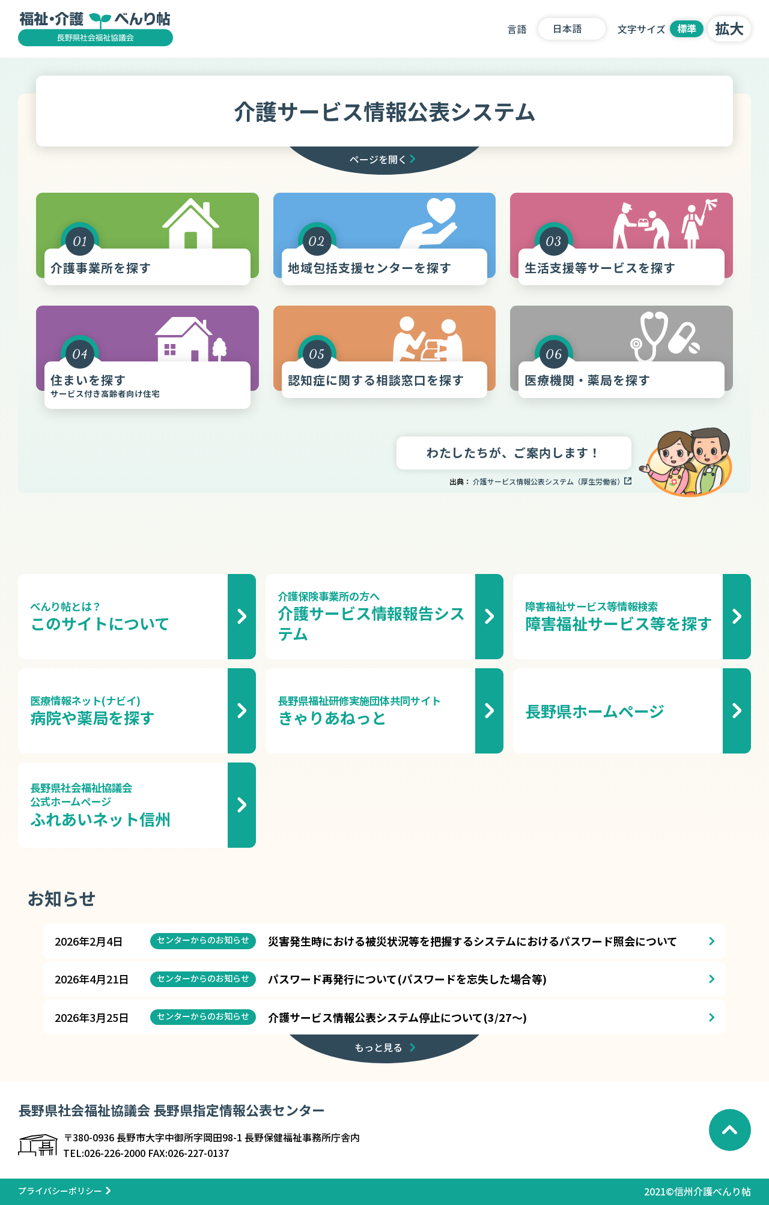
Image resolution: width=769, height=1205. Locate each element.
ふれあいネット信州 (126, 804)
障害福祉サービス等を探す (621, 617)
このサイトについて (126, 617)
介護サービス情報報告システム (373, 616)
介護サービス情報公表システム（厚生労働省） (548, 481)
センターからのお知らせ (203, 940)
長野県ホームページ (594, 710)
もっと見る (378, 1047)
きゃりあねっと (373, 711)
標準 (686, 28)
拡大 (729, 27)
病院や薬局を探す (126, 711)
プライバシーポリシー (60, 1191)
